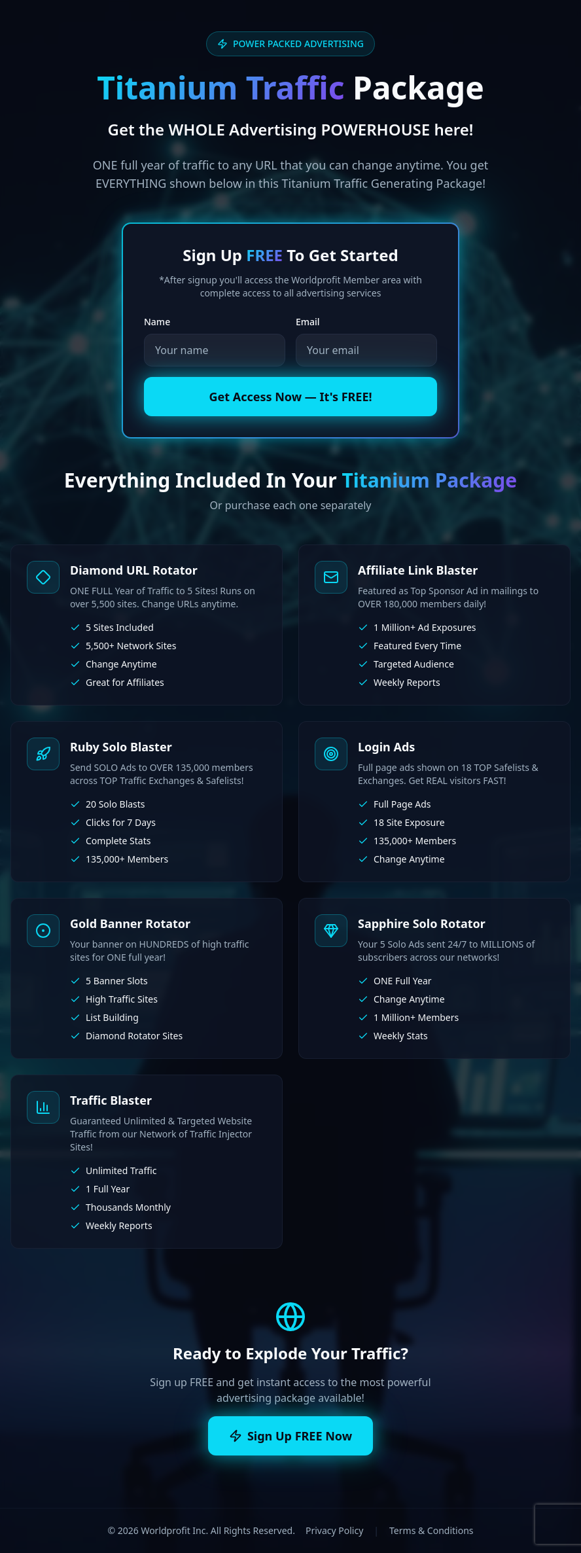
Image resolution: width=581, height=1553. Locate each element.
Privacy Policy (334, 1530)
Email (308, 321)
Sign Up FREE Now (290, 1436)
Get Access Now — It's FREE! (290, 396)
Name (157, 321)
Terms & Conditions (431, 1530)
